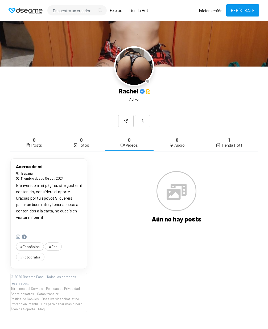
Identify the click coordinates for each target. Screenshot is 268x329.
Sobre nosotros (22, 294)
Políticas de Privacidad (63, 288)
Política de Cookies (25, 299)
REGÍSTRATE (243, 10)
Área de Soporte (23, 309)
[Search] (77, 10)
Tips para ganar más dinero (61, 304)
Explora (116, 10)
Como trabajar (48, 294)
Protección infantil (24, 304)
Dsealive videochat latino (60, 299)
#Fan (53, 246)
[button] (142, 121)
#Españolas (30, 246)
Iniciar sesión (210, 10)
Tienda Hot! (139, 10)
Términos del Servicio (27, 288)
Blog (41, 309)
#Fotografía (30, 257)
